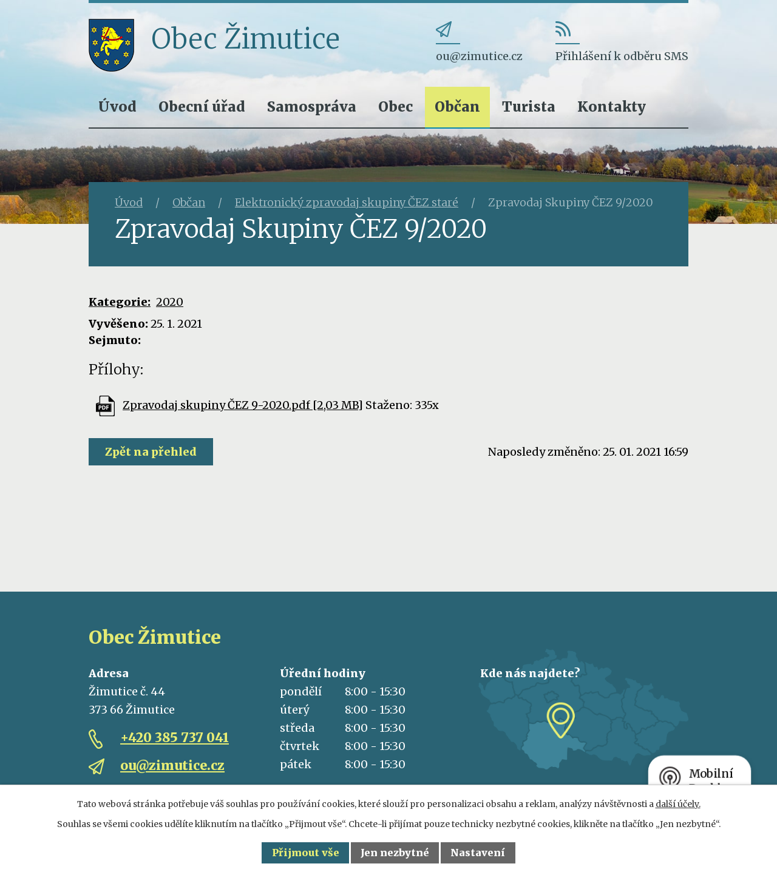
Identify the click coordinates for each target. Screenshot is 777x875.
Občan (457, 106)
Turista (528, 106)
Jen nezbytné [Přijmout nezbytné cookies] (395, 852)
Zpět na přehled (151, 452)
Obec (395, 106)
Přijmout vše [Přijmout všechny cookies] (305, 852)
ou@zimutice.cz (172, 765)
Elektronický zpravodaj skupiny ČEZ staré (346, 202)
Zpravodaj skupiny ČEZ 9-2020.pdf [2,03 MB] (243, 405)
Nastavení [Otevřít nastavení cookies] (477, 852)
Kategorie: (120, 302)
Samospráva (311, 106)
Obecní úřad (201, 106)
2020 (169, 302)
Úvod (117, 106)
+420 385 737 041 (174, 737)
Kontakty (611, 106)
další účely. (678, 804)
